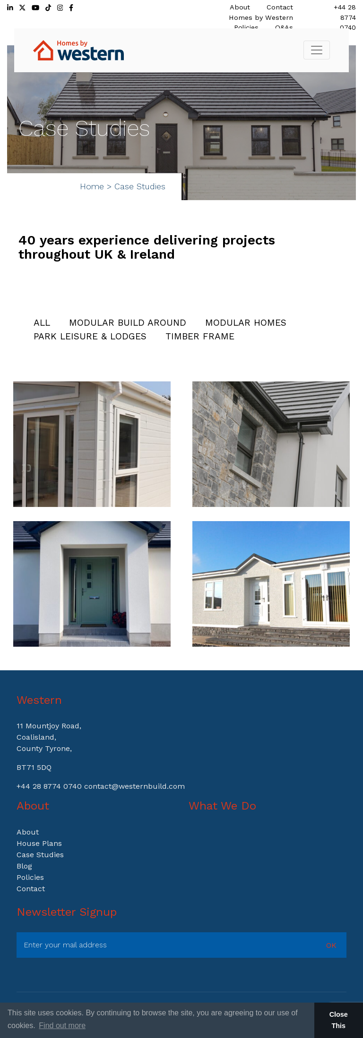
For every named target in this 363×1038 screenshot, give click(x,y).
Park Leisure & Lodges (90, 336)
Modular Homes (245, 322)
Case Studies (40, 854)
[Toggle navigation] (316, 50)
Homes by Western (261, 17)
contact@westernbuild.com (134, 786)
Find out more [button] (62, 1025)
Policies (246, 27)
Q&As (284, 27)
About (240, 7)
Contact (280, 7)
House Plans (39, 843)
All (42, 322)
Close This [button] (338, 1020)
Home (92, 186)
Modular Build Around (127, 322)
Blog (24, 865)
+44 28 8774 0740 (345, 17)
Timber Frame (199, 336)
